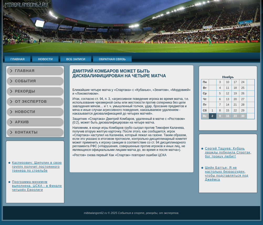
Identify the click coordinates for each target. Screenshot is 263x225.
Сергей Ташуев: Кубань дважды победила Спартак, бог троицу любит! (228, 152)
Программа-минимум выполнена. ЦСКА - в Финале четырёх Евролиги (37, 186)
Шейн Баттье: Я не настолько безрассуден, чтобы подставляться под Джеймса (226, 173)
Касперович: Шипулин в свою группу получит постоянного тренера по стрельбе (37, 166)
